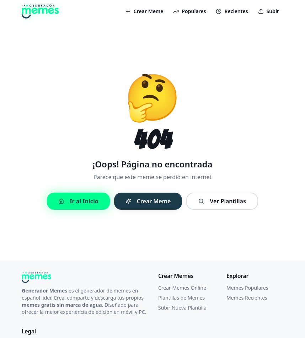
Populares (189, 11)
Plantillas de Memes (181, 297)
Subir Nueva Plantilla (182, 307)
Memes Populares (247, 287)
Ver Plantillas (222, 201)
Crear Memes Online (182, 287)
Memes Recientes (246, 297)
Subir (268, 11)
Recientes (232, 11)
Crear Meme (144, 11)
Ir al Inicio (78, 201)
